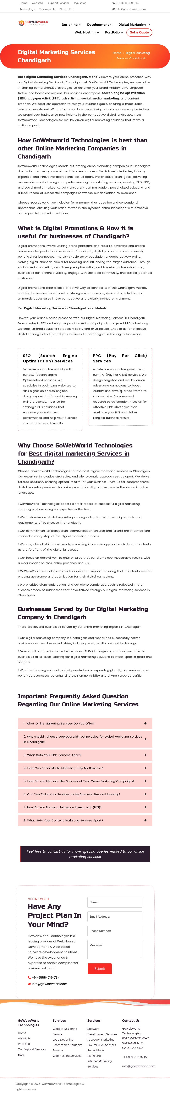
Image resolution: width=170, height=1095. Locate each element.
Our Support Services (32, 1049)
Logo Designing (63, 1039)
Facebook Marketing (100, 1039)
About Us (37, 3)
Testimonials (47, 9)
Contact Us (67, 9)
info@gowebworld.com (131, 9)
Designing (72, 25)
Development (100, 25)
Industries (80, 3)
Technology (27, 9)
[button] (85, 723)
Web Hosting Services (67, 1055)
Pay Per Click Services (101, 1045)
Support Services (58, 3)
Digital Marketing (134, 25)
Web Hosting (87, 32)
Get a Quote (139, 32)
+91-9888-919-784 (127, 3)
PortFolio (114, 32)
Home (24, 3)
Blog (21, 1054)
